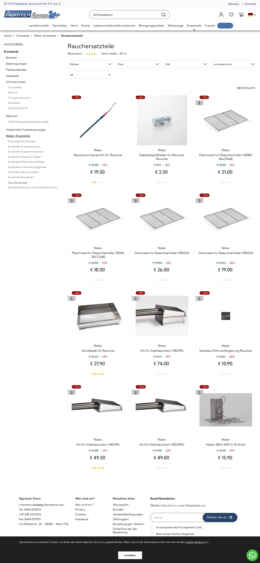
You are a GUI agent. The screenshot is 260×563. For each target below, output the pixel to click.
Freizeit (210, 25)
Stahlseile (12, 76)
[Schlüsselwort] (123, 14)
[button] (90, 64)
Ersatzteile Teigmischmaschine (26, 151)
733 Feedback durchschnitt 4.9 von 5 (32, 3)
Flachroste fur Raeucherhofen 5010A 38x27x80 (98, 255)
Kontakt (250, 3)
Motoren (12, 116)
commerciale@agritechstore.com (41, 505)
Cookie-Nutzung (195, 542)
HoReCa (225, 25)
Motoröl (12, 92)
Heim (74, 25)
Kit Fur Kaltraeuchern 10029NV (162, 444)
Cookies (80, 514)
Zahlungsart (121, 519)
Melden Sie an (220, 517)
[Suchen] (163, 14)
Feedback (81, 519)
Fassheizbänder (16, 70)
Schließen (130, 555)
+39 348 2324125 (30, 514)
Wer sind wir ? (84, 505)
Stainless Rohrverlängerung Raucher (225, 351)
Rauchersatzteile (17, 182)
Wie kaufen (121, 505)
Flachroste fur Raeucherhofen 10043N (226, 253)
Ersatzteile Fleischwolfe (21, 141)
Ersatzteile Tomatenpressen (24, 146)
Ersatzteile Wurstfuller (21, 177)
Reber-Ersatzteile (18, 136)
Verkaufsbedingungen (128, 514)
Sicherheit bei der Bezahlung (125, 530)
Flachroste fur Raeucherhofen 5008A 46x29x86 (225, 157)
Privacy (80, 509)
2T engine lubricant (19, 97)
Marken (233, 3)
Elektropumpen (16, 64)
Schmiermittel (16, 82)
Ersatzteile (194, 25)
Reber (98, 150)
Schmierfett (15, 87)
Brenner (11, 57)
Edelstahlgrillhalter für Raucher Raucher (161, 157)
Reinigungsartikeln (151, 25)
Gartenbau (59, 25)
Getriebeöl (14, 102)
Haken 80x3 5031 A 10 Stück (226, 444)
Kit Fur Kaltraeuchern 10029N (162, 351)
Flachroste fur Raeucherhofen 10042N (162, 253)
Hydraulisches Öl (18, 107)
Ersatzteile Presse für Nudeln (24, 156)
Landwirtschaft (39, 25)
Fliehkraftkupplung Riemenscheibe (28, 121)
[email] (178, 517)
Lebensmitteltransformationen (114, 25)
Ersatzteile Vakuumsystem (23, 171)
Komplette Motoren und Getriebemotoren (32, 187)
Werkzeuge (175, 25)
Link (198, 527)
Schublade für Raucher (98, 351)
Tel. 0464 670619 (30, 509)
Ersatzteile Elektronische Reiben (26, 161)
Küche (85, 25)
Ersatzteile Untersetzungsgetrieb (27, 166)
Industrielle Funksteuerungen (26, 129)
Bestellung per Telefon (128, 524)
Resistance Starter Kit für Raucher (98, 155)
